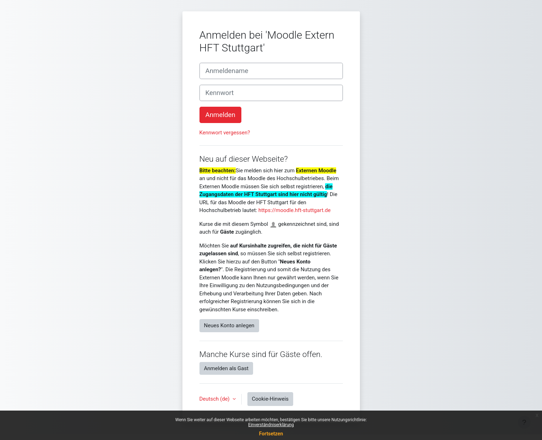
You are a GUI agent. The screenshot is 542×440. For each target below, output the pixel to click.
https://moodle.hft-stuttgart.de (294, 210)
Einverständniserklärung (271, 424)
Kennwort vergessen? (224, 132)
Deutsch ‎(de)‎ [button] (215, 399)
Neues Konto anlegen (229, 325)
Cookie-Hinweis (270, 399)
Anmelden (220, 115)
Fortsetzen (271, 433)
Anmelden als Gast (226, 368)
